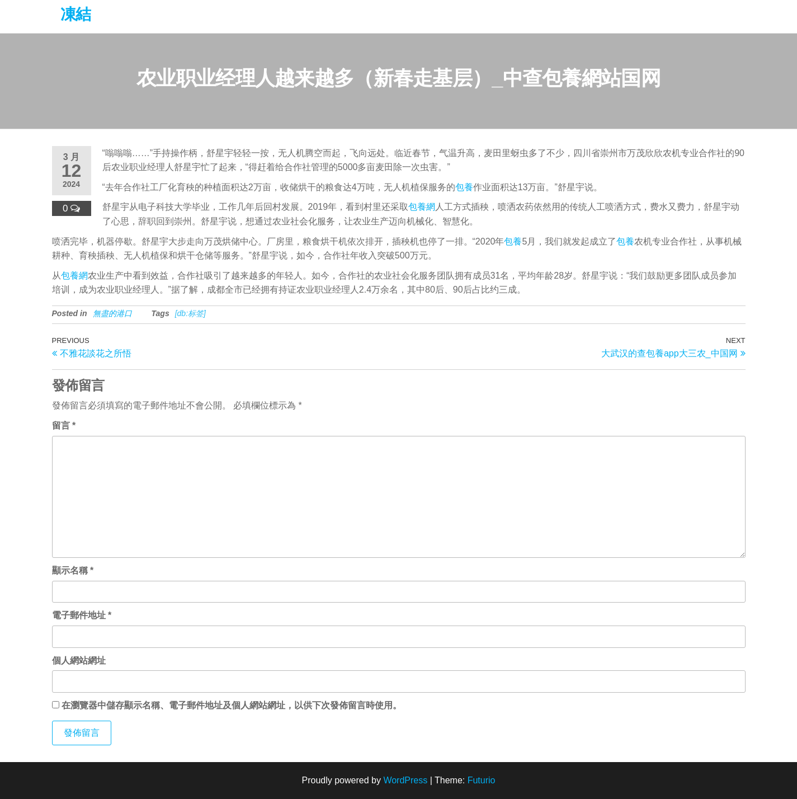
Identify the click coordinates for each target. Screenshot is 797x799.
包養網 (421, 207)
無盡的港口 (112, 313)
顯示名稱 (73, 570)
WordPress (405, 780)
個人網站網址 (79, 660)
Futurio (482, 780)
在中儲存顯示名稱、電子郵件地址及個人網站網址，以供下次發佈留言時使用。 (232, 705)
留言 (64, 425)
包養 (464, 187)
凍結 (75, 14)
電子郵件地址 (82, 615)
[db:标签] (190, 313)
